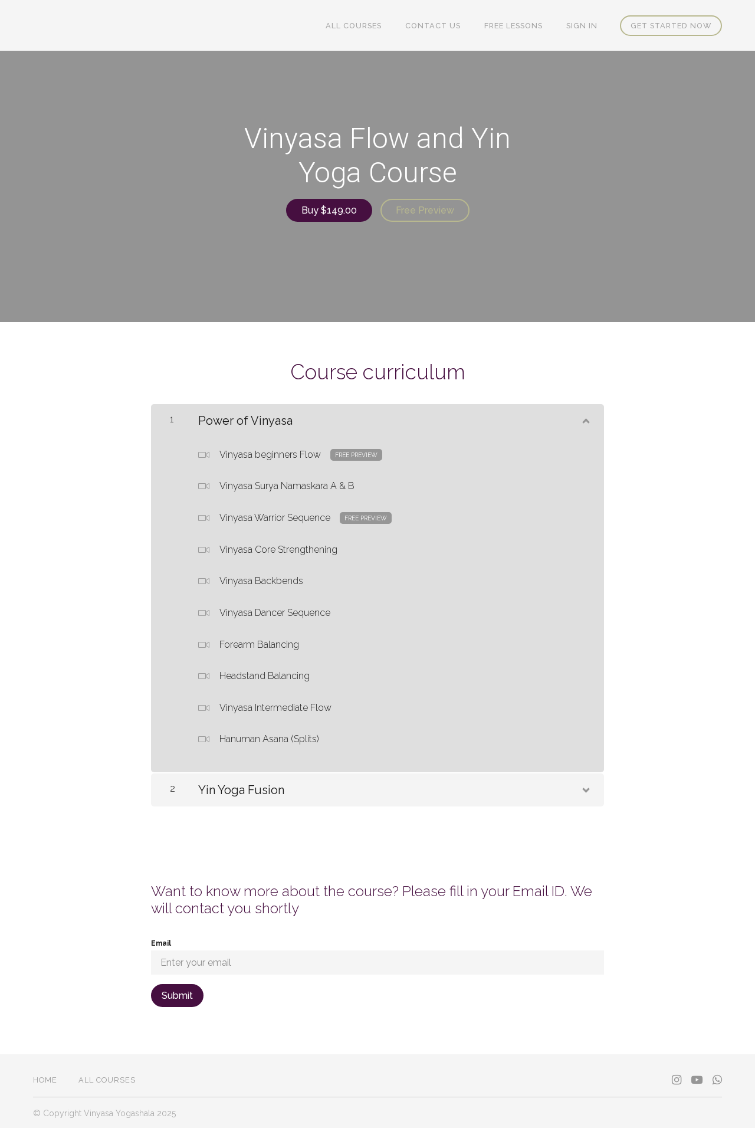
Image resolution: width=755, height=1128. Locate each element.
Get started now (671, 25)
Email (161, 942)
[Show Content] (585, 417)
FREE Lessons (517, 25)
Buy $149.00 (328, 210)
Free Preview (425, 210)
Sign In (583, 25)
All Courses (362, 25)
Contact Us (439, 25)
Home (45, 1078)
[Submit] (177, 994)
